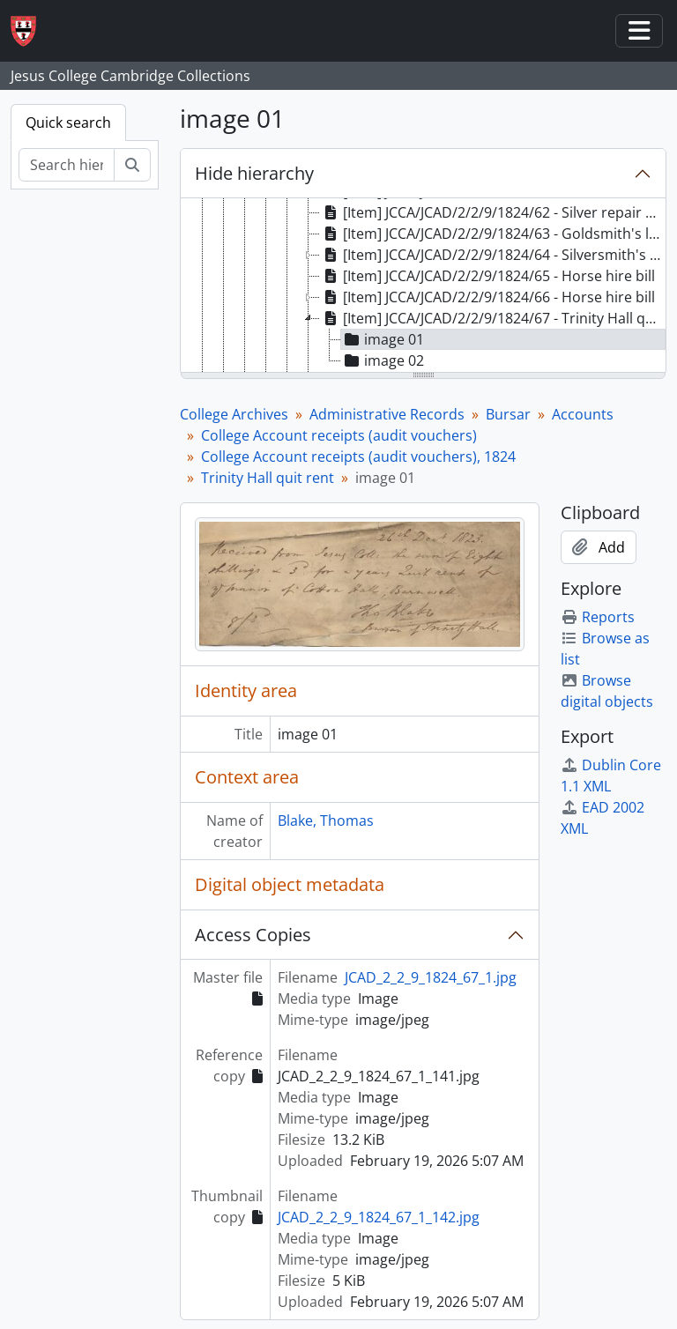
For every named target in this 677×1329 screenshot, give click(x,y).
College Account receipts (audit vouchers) (339, 435)
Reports (598, 617)
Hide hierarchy (254, 173)
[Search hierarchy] (67, 165)
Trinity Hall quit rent (267, 477)
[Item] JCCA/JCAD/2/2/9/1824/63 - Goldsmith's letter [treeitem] (492, 233)
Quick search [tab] (68, 122)
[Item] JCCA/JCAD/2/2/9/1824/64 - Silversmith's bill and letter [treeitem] (492, 254)
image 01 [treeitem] (382, 339)
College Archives (234, 414)
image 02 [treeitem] (382, 360)
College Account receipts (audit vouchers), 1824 (358, 456)
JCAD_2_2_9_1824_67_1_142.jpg (379, 1217)
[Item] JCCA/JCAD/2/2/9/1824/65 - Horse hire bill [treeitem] (487, 275)
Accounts (583, 414)
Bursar (508, 414)
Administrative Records (387, 414)
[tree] (423, 286)
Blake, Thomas (326, 820)
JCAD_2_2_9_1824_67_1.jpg (431, 977)
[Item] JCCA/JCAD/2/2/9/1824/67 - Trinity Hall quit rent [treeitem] (492, 318)
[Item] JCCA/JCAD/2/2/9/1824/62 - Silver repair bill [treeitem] (492, 212)
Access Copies (253, 935)
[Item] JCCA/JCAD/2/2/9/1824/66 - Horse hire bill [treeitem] (487, 297)
